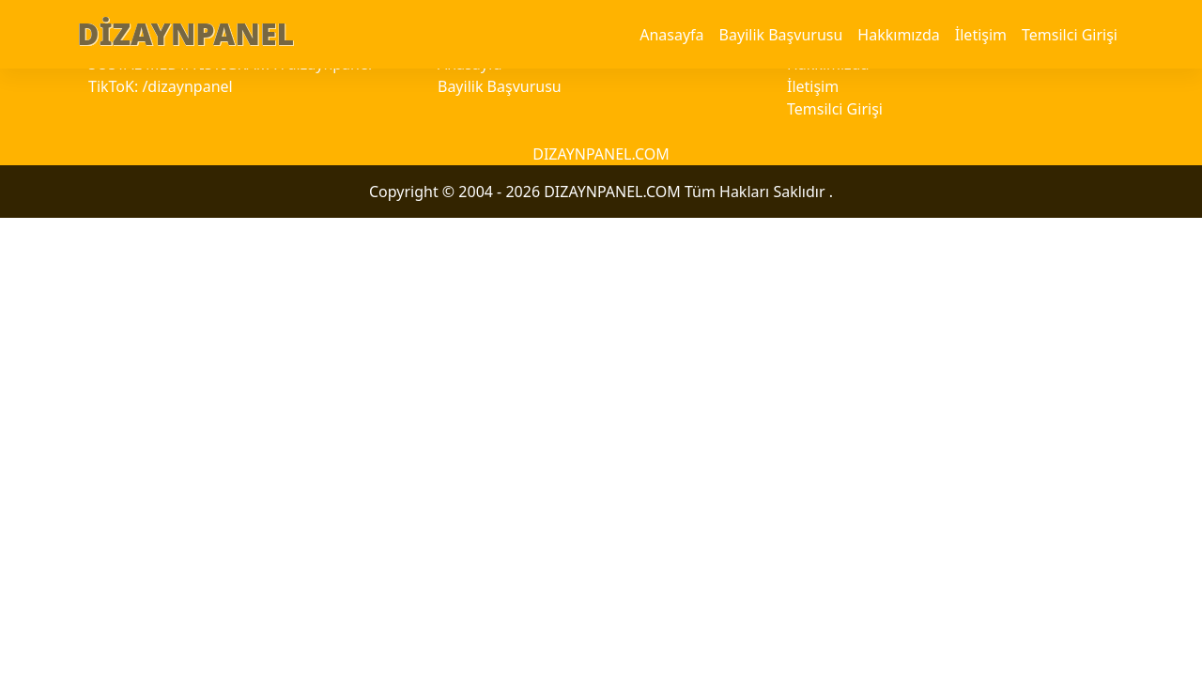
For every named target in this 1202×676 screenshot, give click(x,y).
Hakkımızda (898, 34)
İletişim (981, 34)
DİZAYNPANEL (185, 33)
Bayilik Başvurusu (781, 34)
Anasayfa (671, 34)
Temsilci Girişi (1069, 34)
